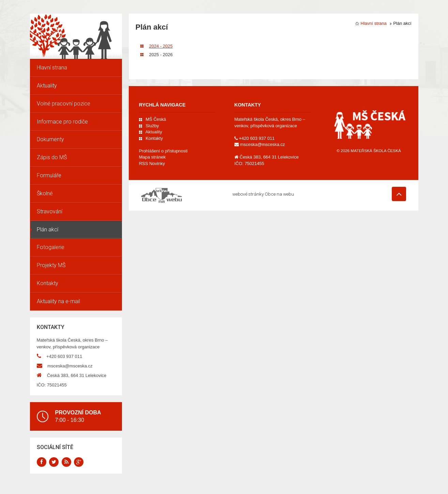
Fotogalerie (50, 247)
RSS (152, 163)
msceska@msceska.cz (69, 365)
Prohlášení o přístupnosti (163, 150)
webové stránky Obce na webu (263, 194)
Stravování (49, 211)
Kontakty (47, 283)
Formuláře (49, 175)
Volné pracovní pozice (63, 103)
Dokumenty (50, 139)
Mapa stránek (152, 157)
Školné (45, 193)
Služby (152, 125)
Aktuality (47, 85)
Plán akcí (47, 229)
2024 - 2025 (164, 46)
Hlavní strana (52, 67)
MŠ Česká (155, 119)
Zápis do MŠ (52, 157)
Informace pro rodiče (62, 121)
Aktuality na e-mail (58, 301)
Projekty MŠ (51, 265)
